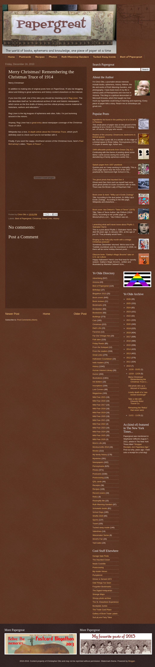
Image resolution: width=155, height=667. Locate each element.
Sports (95, 520)
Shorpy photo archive (102, 598)
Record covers (99, 493)
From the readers (100, 351)
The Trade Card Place (102, 610)
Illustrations (97, 378)
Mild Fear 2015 (99, 397)
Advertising (97, 278)
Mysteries (97, 458)
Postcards (25, 56)
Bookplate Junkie (100, 606)
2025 (128, 303)
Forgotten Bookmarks (102, 586)
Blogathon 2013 (99, 293)
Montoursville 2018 (101, 447)
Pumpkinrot (97, 575)
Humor (95, 374)
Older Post (80, 313)
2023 (128, 312)
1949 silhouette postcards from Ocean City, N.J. (113, 149)
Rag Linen (73, 98)
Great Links (47, 218)
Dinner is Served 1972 (102, 579)
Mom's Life (97, 443)
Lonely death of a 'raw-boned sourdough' (138, 393)
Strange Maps (99, 594)
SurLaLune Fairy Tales (102, 617)
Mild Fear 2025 (99, 435)
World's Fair (98, 539)
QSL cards (97, 481)
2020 (128, 324)
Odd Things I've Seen (102, 583)
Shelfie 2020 (98, 516)
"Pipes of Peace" (33, 144)
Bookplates (97, 309)
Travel (95, 523)
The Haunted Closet (101, 560)
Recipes (40, 56)
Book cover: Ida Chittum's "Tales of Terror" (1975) (114, 209)
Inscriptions (97, 386)
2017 (128, 337)
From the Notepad (100, 347)
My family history (100, 454)
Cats (94, 320)
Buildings (96, 316)
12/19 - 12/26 (135, 373)
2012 (128, 357)
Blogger (131, 661)
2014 (128, 349)
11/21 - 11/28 (135, 415)
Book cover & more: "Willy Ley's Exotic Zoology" (113, 195)
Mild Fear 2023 (99, 428)
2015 (128, 345)
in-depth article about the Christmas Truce (47, 132)
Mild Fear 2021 (99, 420)
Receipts (96, 485)
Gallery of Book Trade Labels (105, 613)
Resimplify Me (99, 501)
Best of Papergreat (23, 218)
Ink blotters (97, 382)
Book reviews (98, 301)
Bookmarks (97, 305)
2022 (128, 316)
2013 (128, 353)
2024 (128, 307)
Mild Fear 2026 (99, 439)
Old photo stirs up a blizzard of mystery (137, 387)
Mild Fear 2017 (99, 405)
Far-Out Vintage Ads (101, 336)
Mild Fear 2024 (99, 431)
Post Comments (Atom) (27, 320)
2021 (128, 320)
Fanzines (96, 332)
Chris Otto (22, 214)
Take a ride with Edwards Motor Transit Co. (136, 401)
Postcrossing (98, 477)
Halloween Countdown (102, 359)
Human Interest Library (102, 370)
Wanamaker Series (101, 535)
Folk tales (97, 339)
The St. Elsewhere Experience (106, 602)
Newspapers (98, 462)
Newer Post (12, 313)
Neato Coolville (99, 564)
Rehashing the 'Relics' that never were (137, 409)
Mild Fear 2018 (99, 408)
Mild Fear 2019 (99, 412)
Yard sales (97, 543)
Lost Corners (98, 389)
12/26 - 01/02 (135, 369)
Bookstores (97, 313)
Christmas (37, 218)
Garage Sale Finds (101, 556)
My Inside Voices (100, 571)
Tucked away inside (101, 527)
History (56, 218)
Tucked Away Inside (104, 56)
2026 (128, 299)
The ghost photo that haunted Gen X (108, 179)
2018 (128, 332)
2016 (128, 341)
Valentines (97, 531)
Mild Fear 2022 (99, 424)
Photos (53, 56)
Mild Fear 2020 (99, 416)
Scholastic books (100, 508)
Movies (96, 451)
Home (11, 56)
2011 (128, 362)
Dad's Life (97, 328)
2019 (128, 328)
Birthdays (97, 290)
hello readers (98, 362)
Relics (95, 497)
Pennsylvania (98, 466)
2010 (128, 366)
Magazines (97, 393)
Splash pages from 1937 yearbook (107, 165)
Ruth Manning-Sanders (75, 56)
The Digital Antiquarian (102, 590)
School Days (98, 512)
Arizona (96, 282)
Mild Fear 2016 (99, 401)
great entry (37, 122)
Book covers (98, 297)
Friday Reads (98, 343)
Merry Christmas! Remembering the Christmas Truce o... (138, 379)
